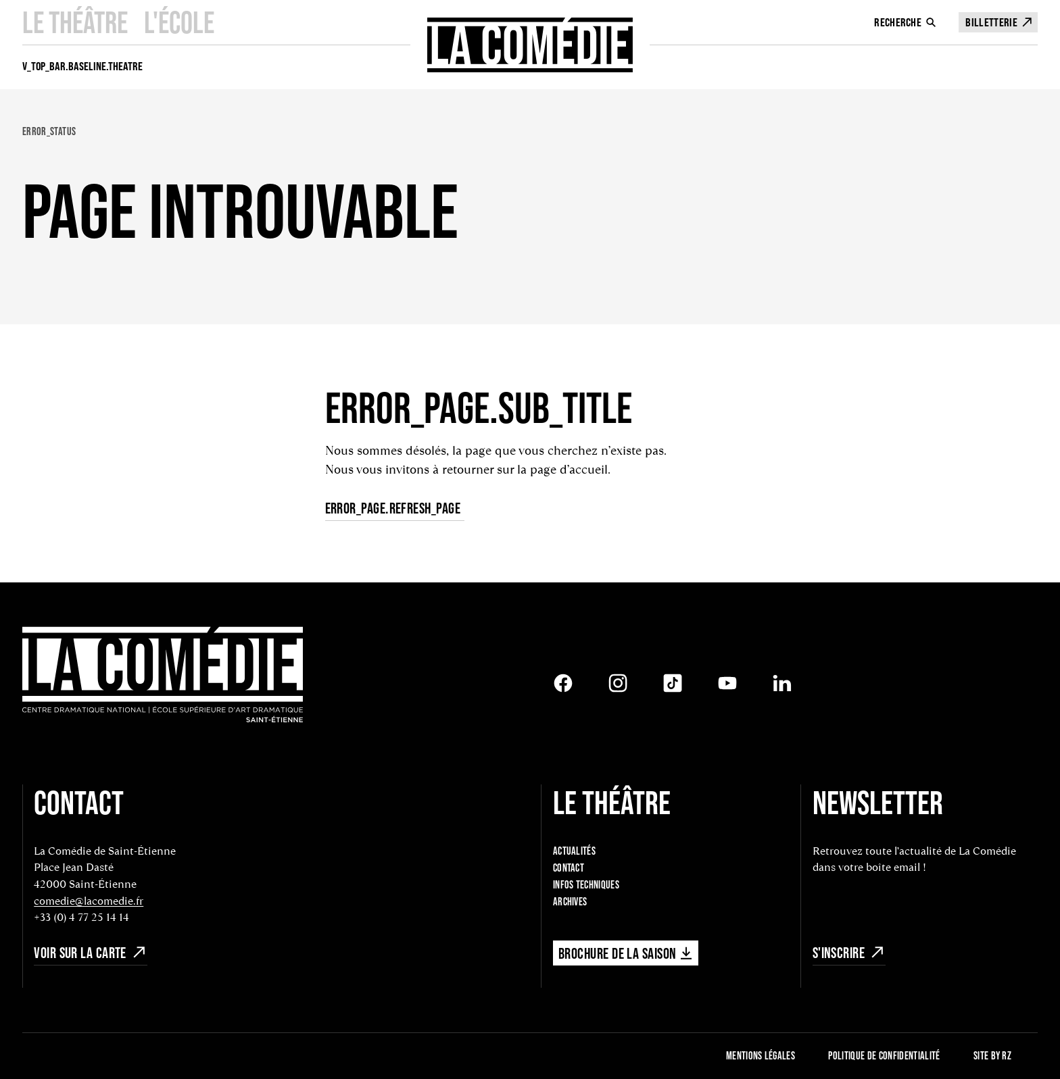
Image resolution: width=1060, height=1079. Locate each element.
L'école (179, 22)
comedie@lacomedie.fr (88, 901)
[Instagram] (618, 683)
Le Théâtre (75, 22)
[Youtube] (727, 683)
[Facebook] (563, 683)
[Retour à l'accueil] (162, 676)
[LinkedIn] (782, 683)
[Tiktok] (672, 683)
